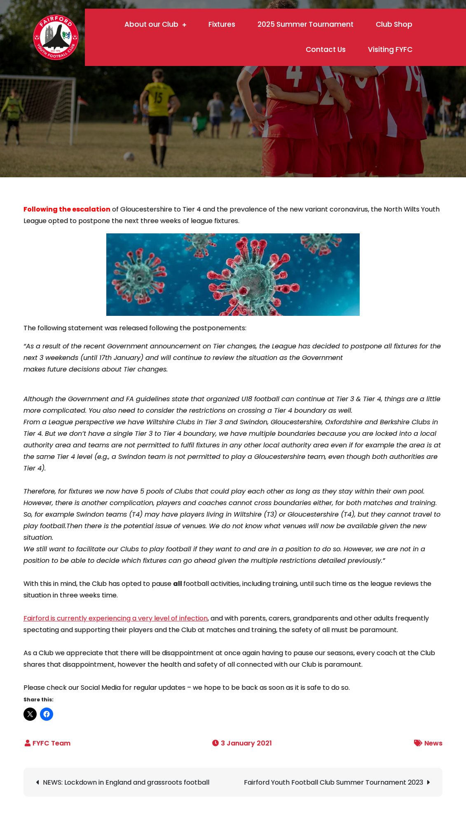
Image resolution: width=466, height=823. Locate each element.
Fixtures (221, 24)
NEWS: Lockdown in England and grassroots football (126, 782)
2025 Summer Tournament (306, 24)
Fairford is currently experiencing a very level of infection (115, 618)
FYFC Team (51, 743)
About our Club (151, 24)
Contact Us (326, 49)
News (433, 743)
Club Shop (394, 24)
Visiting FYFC (390, 49)
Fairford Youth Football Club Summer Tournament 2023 (333, 782)
